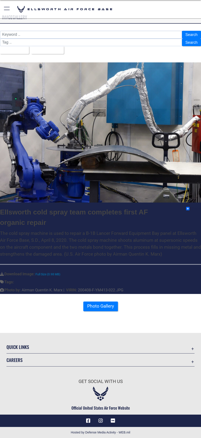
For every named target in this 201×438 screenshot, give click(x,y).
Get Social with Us (101, 381)
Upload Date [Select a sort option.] (46, 50)
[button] (7, 9)
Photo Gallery (100, 306)
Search (191, 34)
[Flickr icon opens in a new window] (112, 420)
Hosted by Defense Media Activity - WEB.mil (100, 432)
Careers (14, 360)
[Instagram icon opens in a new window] (100, 420)
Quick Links (17, 347)
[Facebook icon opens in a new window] (88, 420)
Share (193, 208)
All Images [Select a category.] (13, 50)
